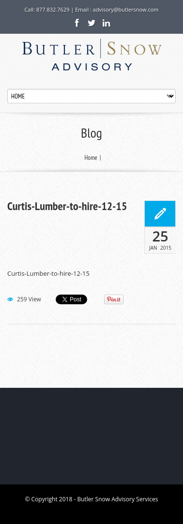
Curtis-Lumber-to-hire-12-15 (67, 206)
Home (91, 158)
